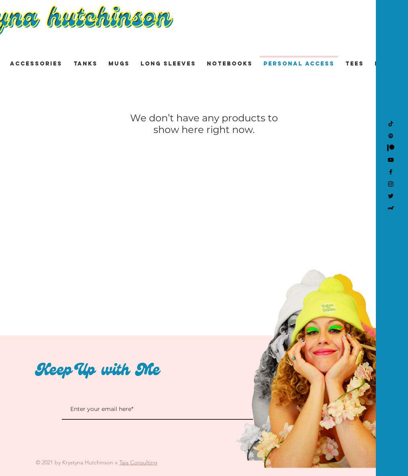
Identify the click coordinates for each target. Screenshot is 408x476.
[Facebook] (390, 172)
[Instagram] (390, 184)
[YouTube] (390, 159)
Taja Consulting (138, 462)
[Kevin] (390, 208)
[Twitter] (390, 196)
